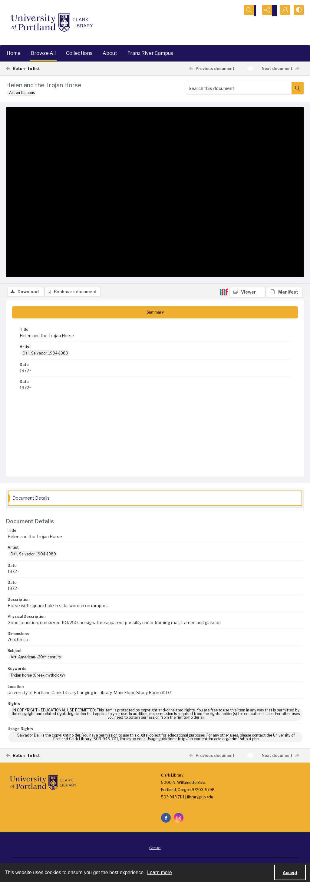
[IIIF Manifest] (285, 110)
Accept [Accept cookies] (290, 872)
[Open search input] (252, 10)
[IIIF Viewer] (247, 110)
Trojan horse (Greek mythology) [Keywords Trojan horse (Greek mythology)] (38, 676)
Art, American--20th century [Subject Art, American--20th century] (36, 658)
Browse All (43, 53)
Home (14, 53)
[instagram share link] (178, 819)
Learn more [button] (159, 872)
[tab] (155, 313)
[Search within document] (298, 88)
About (110, 53)
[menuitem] (154, 848)
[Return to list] (46, 68)
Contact (154, 849)
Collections (79, 53)
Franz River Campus (150, 53)
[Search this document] (239, 88)
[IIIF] (224, 110)
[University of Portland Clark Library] (51, 22)
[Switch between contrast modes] (298, 10)
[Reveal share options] (267, 10)
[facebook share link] (166, 819)
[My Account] (283, 10)
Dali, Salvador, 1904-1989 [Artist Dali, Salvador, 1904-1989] (45, 354)
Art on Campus (22, 92)
